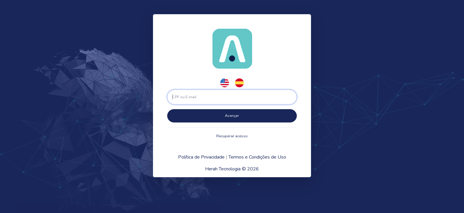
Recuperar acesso (232, 136)
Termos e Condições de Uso (257, 157)
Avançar (232, 115)
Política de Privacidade (201, 157)
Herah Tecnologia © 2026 (232, 169)
